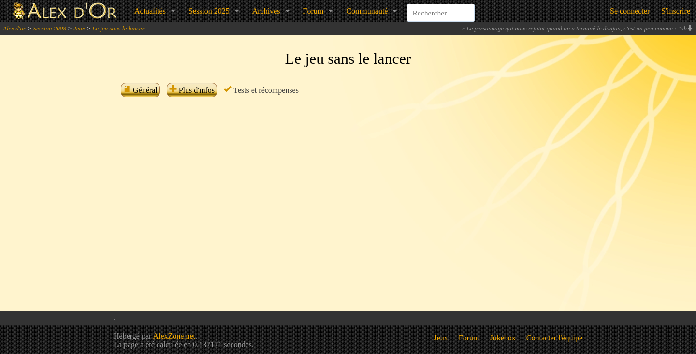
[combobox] (441, 7)
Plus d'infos (192, 90)
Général (140, 90)
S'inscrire (675, 11)
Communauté (367, 11)
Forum (313, 11)
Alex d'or (14, 28)
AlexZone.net (174, 336)
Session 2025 (209, 11)
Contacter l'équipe (554, 338)
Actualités (150, 11)
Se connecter (630, 11)
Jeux (79, 28)
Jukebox (503, 338)
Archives (266, 11)
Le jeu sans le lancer (118, 28)
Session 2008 (49, 28)
